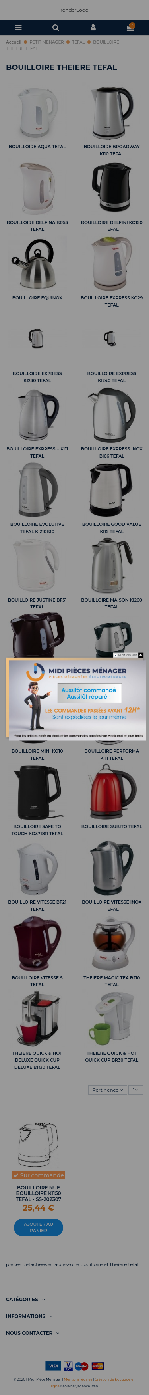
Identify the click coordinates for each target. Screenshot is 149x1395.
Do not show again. (127, 655)
